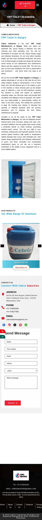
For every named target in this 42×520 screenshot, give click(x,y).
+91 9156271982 (12, 312)
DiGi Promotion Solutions (27, 517)
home (12, 25)
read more (21, 267)
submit (12, 403)
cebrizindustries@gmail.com (17, 319)
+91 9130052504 (12, 309)
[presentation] (22, 396)
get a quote (25, 5)
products (29, 505)
